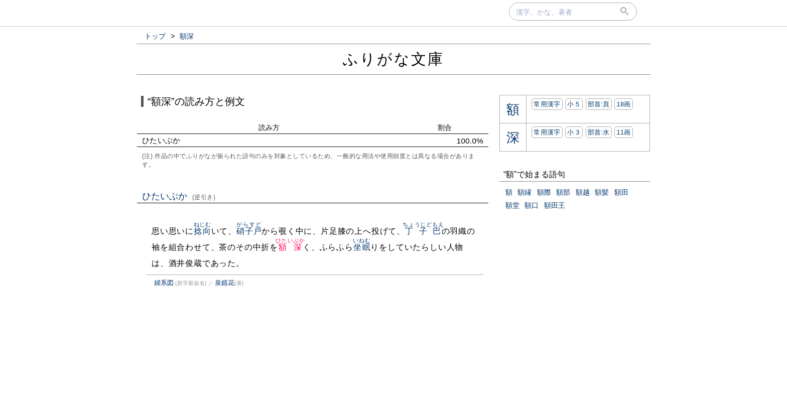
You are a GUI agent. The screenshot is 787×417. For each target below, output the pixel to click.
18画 (623, 104)
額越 (583, 192)
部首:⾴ (599, 104)
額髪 (602, 192)
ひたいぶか (179, 196)
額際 (544, 192)
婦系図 (164, 283)
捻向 (202, 231)
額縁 (524, 192)
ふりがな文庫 (393, 59)
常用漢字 (547, 104)
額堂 (512, 205)
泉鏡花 (224, 283)
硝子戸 (248, 231)
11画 (623, 132)
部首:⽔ (599, 132)
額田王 (554, 205)
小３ (574, 132)
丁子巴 (423, 231)
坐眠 (361, 247)
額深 (290, 247)
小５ (574, 104)
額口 (531, 205)
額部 (563, 192)
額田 (621, 192)
